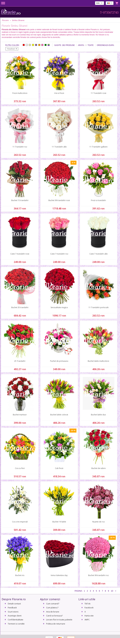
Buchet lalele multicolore (98, 361)
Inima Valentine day (59, 575)
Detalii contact (14, 603)
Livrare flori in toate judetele (59, 619)
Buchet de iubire (98, 468)
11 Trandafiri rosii (98, 93)
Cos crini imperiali (20, 521)
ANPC (87, 619)
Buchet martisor (20, 414)
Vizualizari (11, 49)
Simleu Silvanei (18, 20)
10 (112, 591)
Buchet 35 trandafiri (19, 307)
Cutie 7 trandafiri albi (98, 254)
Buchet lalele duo (98, 414)
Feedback (12, 607)
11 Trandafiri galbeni (98, 146)
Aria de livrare (52, 611)
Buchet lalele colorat (59, 414)
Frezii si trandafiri (98, 200)
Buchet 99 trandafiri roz (98, 575)
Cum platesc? (52, 607)
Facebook (89, 607)
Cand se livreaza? (54, 615)
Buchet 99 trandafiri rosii (59, 200)
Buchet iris (19, 575)
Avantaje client (14, 615)
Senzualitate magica (59, 307)
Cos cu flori (20, 468)
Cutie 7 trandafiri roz (59, 254)
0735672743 (110, 12)
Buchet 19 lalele (59, 521)
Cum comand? (52, 603)
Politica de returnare (55, 623)
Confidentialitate (15, 619)
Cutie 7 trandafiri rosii (19, 254)
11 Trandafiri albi (59, 146)
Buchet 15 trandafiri (19, 200)
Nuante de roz (98, 521)
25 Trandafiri (19, 361)
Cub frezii (59, 468)
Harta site (89, 615)
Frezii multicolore (19, 93)
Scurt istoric (13, 611)
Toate (91, 45)
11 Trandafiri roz (20, 146)
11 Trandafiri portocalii (99, 307)
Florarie (5, 20)
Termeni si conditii (16, 623)
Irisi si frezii (59, 93)
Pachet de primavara (59, 361)
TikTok (87, 603)
